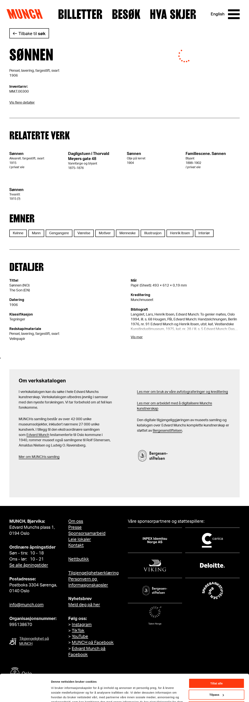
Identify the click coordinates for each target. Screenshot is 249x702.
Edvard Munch (37, 435)
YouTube (80, 636)
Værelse (83, 233)
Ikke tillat (216, 683)
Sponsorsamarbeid (86, 533)
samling (53, 457)
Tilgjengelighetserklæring (93, 573)
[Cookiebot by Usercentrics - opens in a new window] (25, 694)
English (217, 14)
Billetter (80, 14)
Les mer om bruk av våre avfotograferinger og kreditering (182, 392)
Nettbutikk (78, 559)
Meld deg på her (84, 605)
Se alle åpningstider (28, 565)
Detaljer (56, 694)
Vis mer (137, 337)
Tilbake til (32, 34)
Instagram (82, 624)
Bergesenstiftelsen (167, 430)
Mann (36, 233)
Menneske (127, 233)
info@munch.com (26, 605)
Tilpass (216, 671)
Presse (75, 527)
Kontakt (76, 545)
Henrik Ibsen (180, 233)
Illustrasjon (152, 233)
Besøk (126, 14)
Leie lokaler (79, 539)
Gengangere (59, 233)
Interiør (204, 233)
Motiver (105, 233)
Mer (22, 457)
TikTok (78, 631)
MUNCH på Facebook (93, 642)
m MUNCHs (37, 457)
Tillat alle (216, 660)
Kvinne (18, 233)
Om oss (75, 521)
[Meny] (234, 14)
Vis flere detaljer (22, 102)
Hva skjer (173, 14)
